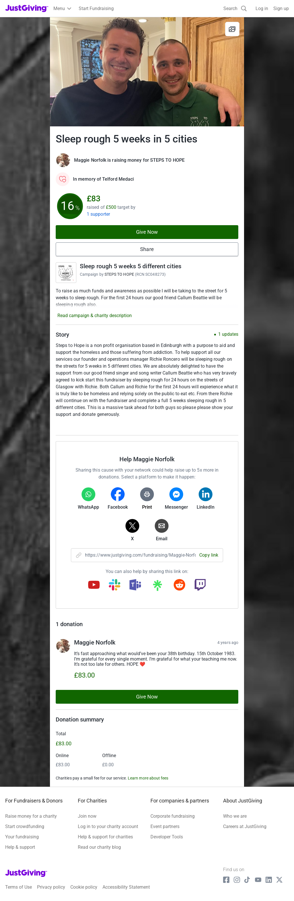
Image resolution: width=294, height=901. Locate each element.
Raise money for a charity (31, 816)
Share (147, 249)
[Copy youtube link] (94, 585)
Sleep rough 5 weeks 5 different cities (130, 266)
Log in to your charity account (108, 826)
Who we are (235, 816)
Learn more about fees (148, 778)
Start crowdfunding (24, 826)
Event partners (164, 826)
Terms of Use (18, 887)
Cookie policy (83, 887)
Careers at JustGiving (244, 826)
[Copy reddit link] (179, 585)
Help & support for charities (105, 837)
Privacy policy (51, 887)
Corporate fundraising (172, 816)
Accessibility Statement (126, 887)
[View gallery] (232, 29)
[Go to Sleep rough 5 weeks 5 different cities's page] (66, 272)
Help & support (20, 847)
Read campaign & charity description (94, 315)
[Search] (235, 8)
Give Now (147, 232)
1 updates (228, 334)
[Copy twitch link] (200, 585)
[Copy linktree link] (157, 587)
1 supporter (98, 214)
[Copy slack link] (114, 585)
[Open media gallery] (147, 71)
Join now (87, 816)
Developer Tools (166, 837)
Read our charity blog (99, 847)
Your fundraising (22, 837)
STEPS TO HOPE (119, 274)
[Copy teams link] (135, 585)
